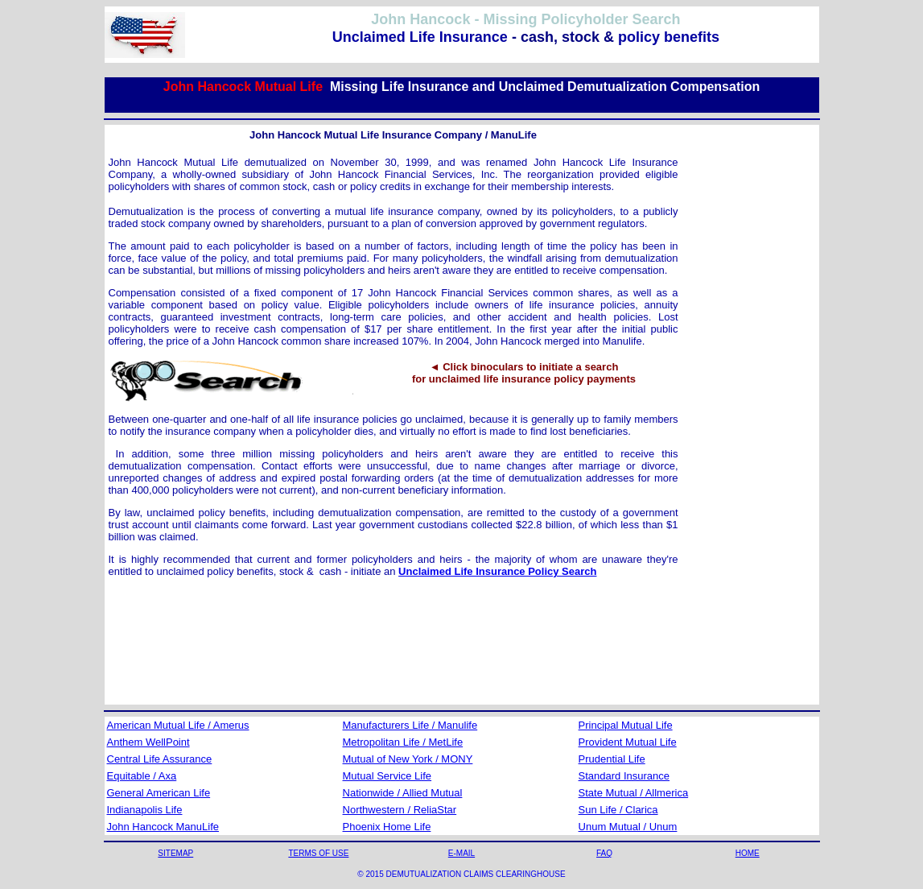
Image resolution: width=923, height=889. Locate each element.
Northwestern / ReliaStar (400, 810)
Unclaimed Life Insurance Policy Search (497, 571)
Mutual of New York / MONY (408, 759)
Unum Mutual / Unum (628, 827)
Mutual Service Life (387, 776)
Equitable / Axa (142, 776)
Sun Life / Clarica (618, 810)
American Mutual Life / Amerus (178, 725)
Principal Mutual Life (626, 725)
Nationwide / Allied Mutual (403, 793)
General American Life (159, 793)
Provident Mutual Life (628, 742)
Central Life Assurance (159, 759)
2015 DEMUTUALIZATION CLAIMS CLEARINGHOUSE (465, 874)
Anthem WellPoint (148, 742)
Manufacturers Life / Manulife (410, 725)
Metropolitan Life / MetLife (403, 742)
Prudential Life (612, 759)
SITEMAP (175, 853)
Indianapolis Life (145, 810)
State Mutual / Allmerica (634, 793)
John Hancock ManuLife (163, 827)
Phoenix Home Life (387, 827)
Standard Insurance (624, 776)
